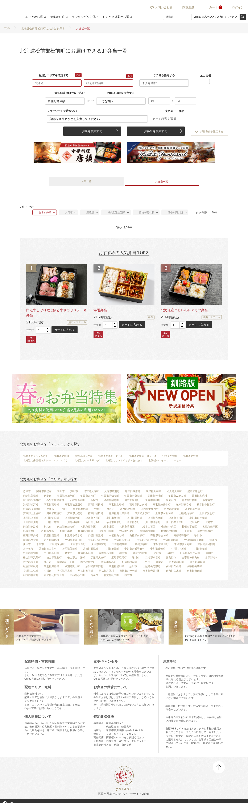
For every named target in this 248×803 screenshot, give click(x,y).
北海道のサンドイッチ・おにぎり (124, 460)
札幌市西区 (29, 531)
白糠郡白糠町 (137, 535)
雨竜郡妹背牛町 (161, 504)
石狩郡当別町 (77, 500)
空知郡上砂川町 (73, 539)
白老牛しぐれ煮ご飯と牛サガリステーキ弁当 (56, 312)
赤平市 (27, 491)
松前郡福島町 (108, 561)
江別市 (63, 509)
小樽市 (97, 509)
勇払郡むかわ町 (128, 570)
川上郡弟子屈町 (175, 522)
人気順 (67, 212)
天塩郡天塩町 (78, 544)
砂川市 (198, 535)
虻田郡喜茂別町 (66, 495)
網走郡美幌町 (30, 495)
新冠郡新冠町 (85, 553)
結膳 (10, 11)
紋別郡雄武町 (30, 566)
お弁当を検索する (156, 131)
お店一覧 (86, 181)
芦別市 (74, 491)
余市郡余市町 (194, 570)
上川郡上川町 (30, 517)
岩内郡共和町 (152, 500)
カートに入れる (64, 329)
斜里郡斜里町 (95, 535)
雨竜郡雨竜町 (51, 504)
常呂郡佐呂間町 (206, 544)
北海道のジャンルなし (35, 456)
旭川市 (61, 491)
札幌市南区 (66, 531)
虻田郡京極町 (88, 495)
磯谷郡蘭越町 (111, 500)
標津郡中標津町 (170, 531)
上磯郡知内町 (186, 513)
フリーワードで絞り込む (62, 110)
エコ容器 (205, 75)
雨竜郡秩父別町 (73, 504)
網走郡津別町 (195, 491)
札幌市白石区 (147, 526)
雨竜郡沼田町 (95, 504)
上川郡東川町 (30, 522)
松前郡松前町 (129, 561)
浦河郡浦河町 (30, 504)
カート (213, 7)
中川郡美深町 (199, 548)
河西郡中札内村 (149, 509)
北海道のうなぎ (83, 456)
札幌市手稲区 (189, 526)
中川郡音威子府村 (134, 548)
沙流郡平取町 (127, 531)
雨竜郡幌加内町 (138, 504)
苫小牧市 (28, 548)
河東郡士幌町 (74, 513)
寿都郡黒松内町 (159, 535)
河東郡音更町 (192, 509)
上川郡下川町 (93, 517)
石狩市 (94, 500)
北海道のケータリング (86, 460)
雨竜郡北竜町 (116, 504)
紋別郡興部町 (51, 566)
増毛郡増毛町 (88, 561)
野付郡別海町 (140, 553)
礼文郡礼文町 (111, 575)
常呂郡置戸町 (161, 544)
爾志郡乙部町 (106, 553)
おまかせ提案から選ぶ (117, 16)
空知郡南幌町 (170, 539)
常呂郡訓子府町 (183, 544)
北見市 (209, 522)
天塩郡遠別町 (57, 544)
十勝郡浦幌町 (140, 544)
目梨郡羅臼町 (176, 561)
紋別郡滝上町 (72, 566)
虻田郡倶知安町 (110, 495)
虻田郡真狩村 (199, 495)
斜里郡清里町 (51, 535)
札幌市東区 (47, 531)
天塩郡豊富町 (98, 544)
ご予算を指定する (164, 75)
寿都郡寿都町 (181, 535)
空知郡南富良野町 (194, 539)
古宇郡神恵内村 (190, 557)
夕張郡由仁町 (30, 570)
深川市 (136, 557)
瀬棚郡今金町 (30, 539)
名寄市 (68, 553)
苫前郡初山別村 (48, 548)
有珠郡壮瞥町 (189, 500)
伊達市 (27, 544)
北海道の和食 (61, 456)
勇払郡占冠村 (106, 570)
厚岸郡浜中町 (153, 491)
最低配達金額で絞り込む (69, 93)
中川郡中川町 (178, 548)
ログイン (238, 7)
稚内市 (128, 575)
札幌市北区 (107, 526)
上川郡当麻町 (155, 517)
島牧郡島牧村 (205, 531)
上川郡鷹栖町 (134, 517)
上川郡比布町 (51, 522)
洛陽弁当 (100, 310)
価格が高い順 (173, 212)
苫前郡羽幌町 (90, 548)
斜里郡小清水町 (73, 535)
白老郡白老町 (116, 535)
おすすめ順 (43, 212)
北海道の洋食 (169, 456)
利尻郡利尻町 (30, 575)
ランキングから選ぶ (85, 16)
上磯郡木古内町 (164, 513)
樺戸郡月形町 (142, 513)
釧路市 (47, 526)
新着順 (88, 212)
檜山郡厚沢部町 (32, 557)
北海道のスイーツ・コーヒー (165, 460)
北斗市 (47, 561)
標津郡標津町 (147, 531)
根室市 (123, 553)
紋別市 (133, 566)
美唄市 (209, 553)
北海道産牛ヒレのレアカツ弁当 (184, 310)
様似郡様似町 (85, 531)
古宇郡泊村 (211, 557)
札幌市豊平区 (210, 526)
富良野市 (171, 557)
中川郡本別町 (30, 553)
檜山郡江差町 (54, 557)
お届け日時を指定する (121, 93)
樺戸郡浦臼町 (95, 513)
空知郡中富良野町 (147, 539)
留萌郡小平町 (77, 575)
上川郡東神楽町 (198, 517)
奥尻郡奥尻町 (80, 509)
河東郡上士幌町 (32, 513)
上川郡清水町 (72, 517)
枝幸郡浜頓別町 (32, 509)
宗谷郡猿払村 (51, 539)
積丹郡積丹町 (30, 535)
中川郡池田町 (111, 548)
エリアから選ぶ (35, 16)
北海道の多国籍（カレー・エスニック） (46, 460)
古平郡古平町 (30, 561)
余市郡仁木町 (173, 570)
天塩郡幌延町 (119, 544)
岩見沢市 (171, 500)
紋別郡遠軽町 (197, 561)
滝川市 (213, 539)
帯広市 (110, 509)
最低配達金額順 (114, 212)
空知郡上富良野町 (98, 539)
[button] (47, 328)
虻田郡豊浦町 (155, 495)
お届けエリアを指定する (53, 75)
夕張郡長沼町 (194, 566)
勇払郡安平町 (85, 570)
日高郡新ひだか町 (190, 553)
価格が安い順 (144, 212)
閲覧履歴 (188, 7)
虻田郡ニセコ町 (177, 495)
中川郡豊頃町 (157, 548)
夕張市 (47, 570)
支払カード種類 (174, 111)
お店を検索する (92, 131)
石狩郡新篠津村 (55, 500)
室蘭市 (160, 561)
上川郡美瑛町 (176, 517)
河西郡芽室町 (171, 509)
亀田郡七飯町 (93, 522)
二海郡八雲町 (152, 557)
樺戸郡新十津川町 (119, 513)
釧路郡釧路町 (30, 526)
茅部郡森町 (133, 522)
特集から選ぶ (59, 16)
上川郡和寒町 (72, 522)
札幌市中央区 (168, 526)
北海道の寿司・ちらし (110, 456)
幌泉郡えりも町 (66, 561)
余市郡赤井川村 (151, 570)
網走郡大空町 (174, 491)
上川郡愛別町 (207, 513)
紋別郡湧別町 (116, 566)
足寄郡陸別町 (111, 491)
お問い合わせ (164, 7)
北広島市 (194, 522)
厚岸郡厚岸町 (132, 491)
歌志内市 (208, 500)
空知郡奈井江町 (123, 539)
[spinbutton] (43, 330)
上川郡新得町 (113, 517)
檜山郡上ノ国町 (76, 557)
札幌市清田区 (127, 526)
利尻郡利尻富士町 (54, 575)
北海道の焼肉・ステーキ (143, 456)
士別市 (188, 531)
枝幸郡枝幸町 (183, 504)
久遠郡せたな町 (66, 526)
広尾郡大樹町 (98, 557)
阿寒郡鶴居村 (43, 491)
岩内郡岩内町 (132, 500)
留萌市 (94, 575)
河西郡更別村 (127, 509)
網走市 (47, 495)
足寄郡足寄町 (91, 491)
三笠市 (146, 561)
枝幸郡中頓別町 (206, 504)
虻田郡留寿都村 (32, 500)
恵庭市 (50, 509)
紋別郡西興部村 (94, 566)
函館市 (170, 553)
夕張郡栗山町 (173, 566)
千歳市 (40, 544)
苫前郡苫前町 (69, 548)
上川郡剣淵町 (51, 517)
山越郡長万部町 (151, 566)
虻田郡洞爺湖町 (133, 495)
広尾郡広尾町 (119, 557)
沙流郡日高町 (106, 531)
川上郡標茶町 (152, 522)
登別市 (157, 553)
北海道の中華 (190, 456)
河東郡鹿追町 (54, 513)
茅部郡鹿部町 (113, 522)
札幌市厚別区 (88, 526)
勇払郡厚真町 (64, 570)
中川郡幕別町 (51, 553)
